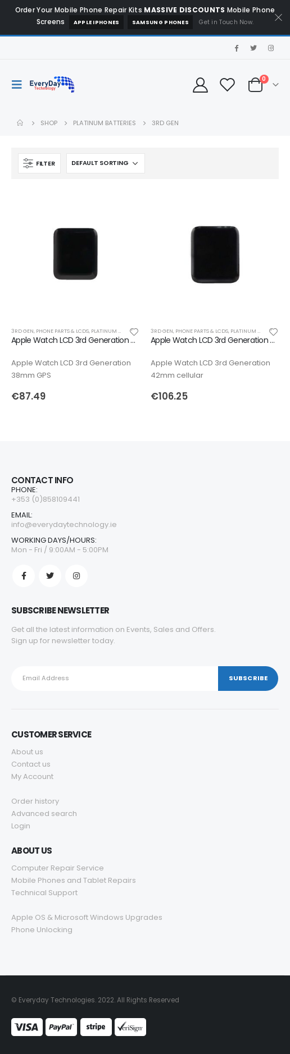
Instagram (76, 576)
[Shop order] (105, 163)
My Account (32, 776)
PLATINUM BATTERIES (117, 330)
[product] (75, 254)
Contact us (31, 764)
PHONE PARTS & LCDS (62, 330)
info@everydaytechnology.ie (64, 524)
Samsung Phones (160, 22)
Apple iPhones (97, 22)
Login (20, 826)
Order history (35, 801)
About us (27, 751)
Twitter (50, 576)
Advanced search (44, 813)
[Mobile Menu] (20, 84)
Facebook (23, 576)
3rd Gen (22, 330)
